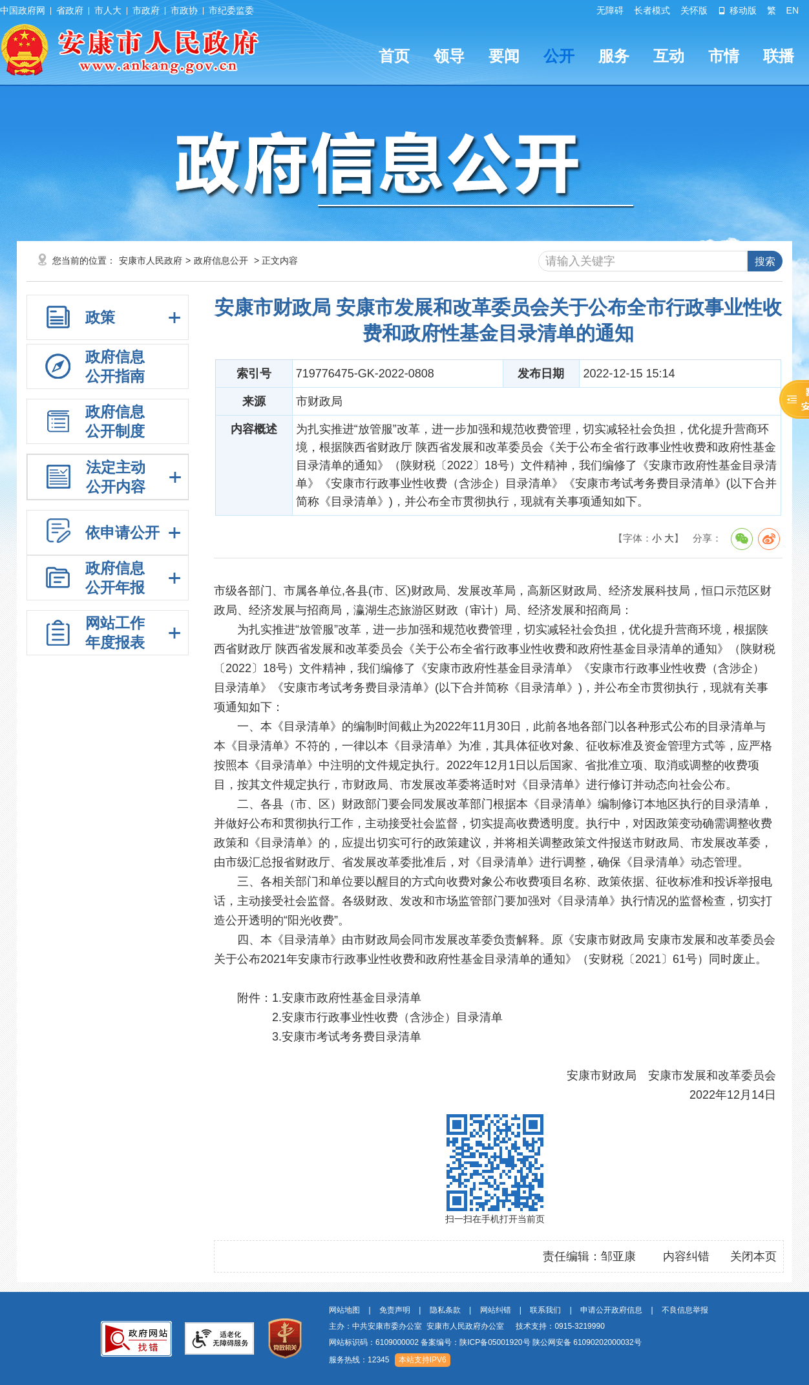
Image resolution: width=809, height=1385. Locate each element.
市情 (723, 56)
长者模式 (652, 10)
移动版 (737, 10)
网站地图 (344, 1310)
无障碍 (610, 10)
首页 (394, 56)
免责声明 (394, 1310)
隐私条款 (445, 1310)
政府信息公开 (221, 260)
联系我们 (545, 1310)
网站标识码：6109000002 (485, 1342)
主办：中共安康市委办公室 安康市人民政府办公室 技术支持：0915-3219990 (467, 1326)
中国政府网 (22, 10)
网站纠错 (495, 1310)
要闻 (504, 56)
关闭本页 (753, 1256)
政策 (100, 317)
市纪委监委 (231, 10)
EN (792, 10)
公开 (558, 56)
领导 (449, 56)
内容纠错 (686, 1256)
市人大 (107, 10)
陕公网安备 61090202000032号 (587, 1342)
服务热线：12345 (359, 1359)
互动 (668, 56)
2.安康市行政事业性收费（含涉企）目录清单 (387, 1017)
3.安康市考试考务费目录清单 (346, 1036)
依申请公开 (122, 532)
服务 (613, 56)
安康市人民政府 (150, 260)
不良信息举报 (685, 1310)
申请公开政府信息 (611, 1310)
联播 (778, 56)
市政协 (184, 10)
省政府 (69, 10)
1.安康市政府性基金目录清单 (346, 997)
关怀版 (694, 10)
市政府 (146, 10)
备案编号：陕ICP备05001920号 (475, 1342)
